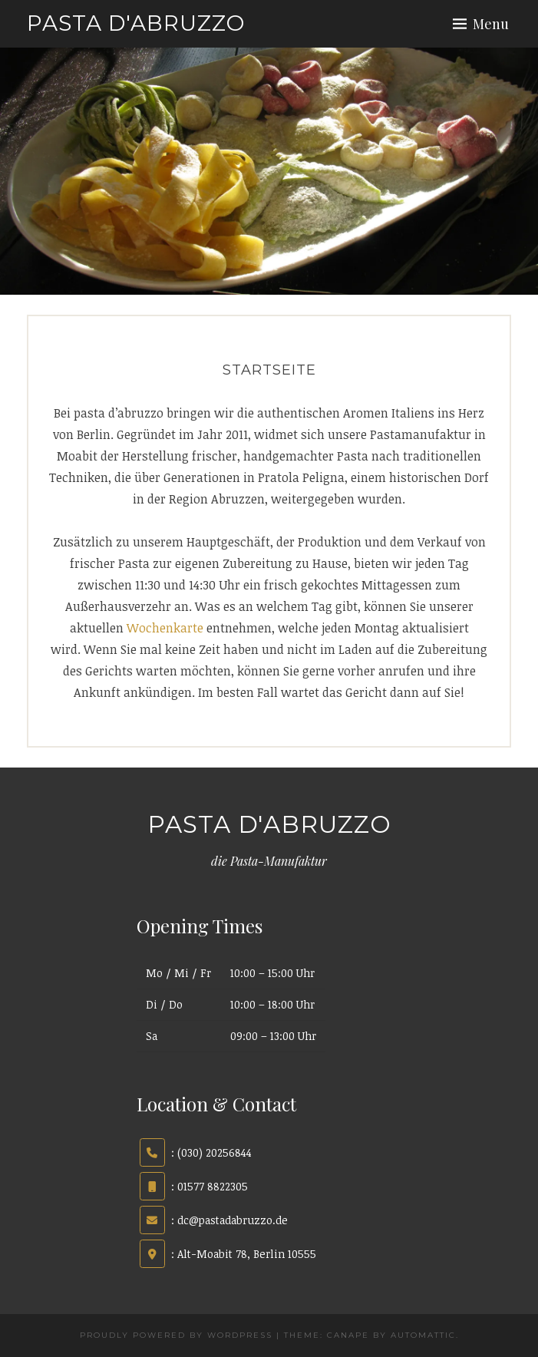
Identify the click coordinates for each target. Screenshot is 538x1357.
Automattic (423, 1335)
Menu (491, 24)
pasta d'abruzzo (136, 23)
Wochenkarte (166, 627)
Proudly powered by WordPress (176, 1335)
